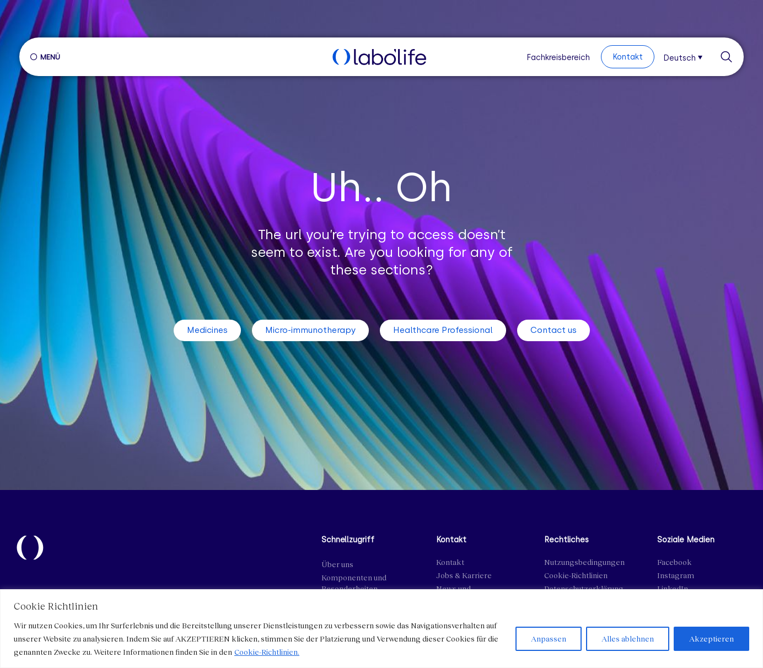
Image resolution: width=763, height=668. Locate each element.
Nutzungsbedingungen (584, 562)
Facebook (674, 562)
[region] (381, 628)
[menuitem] (686, 57)
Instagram (675, 575)
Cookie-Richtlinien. (266, 651)
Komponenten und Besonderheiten (353, 583)
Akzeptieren (710, 638)
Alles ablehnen (625, 638)
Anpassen (545, 638)
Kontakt (450, 562)
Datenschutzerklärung (584, 588)
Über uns (337, 564)
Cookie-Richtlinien (576, 575)
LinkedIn (672, 588)
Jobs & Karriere (464, 575)
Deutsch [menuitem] (679, 57)
